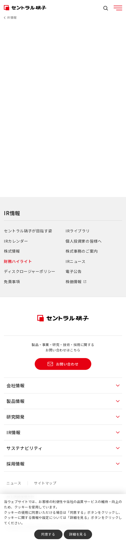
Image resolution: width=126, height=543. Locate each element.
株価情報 (74, 281)
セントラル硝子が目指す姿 (28, 230)
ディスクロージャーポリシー (30, 271)
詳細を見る (78, 534)
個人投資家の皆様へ (84, 241)
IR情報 (12, 17)
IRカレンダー (16, 241)
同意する (48, 534)
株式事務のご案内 (82, 251)
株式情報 (12, 251)
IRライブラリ (78, 230)
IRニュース (76, 261)
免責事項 (12, 281)
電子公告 (74, 271)
